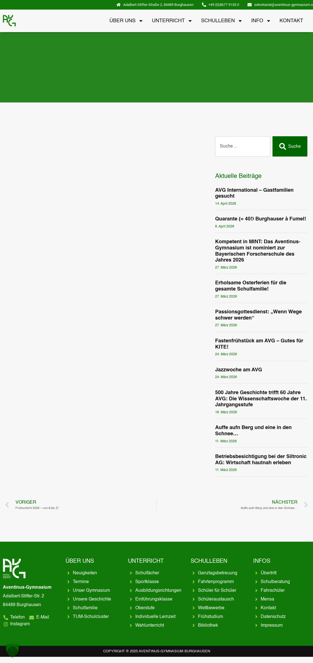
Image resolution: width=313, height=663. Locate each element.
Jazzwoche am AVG (238, 369)
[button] (12, 650)
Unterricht (172, 20)
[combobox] (242, 146)
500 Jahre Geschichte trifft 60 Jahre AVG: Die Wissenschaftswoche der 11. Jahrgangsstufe (261, 398)
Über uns (126, 20)
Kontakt (291, 20)
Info (261, 20)
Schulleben (222, 20)
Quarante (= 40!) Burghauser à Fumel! (260, 219)
